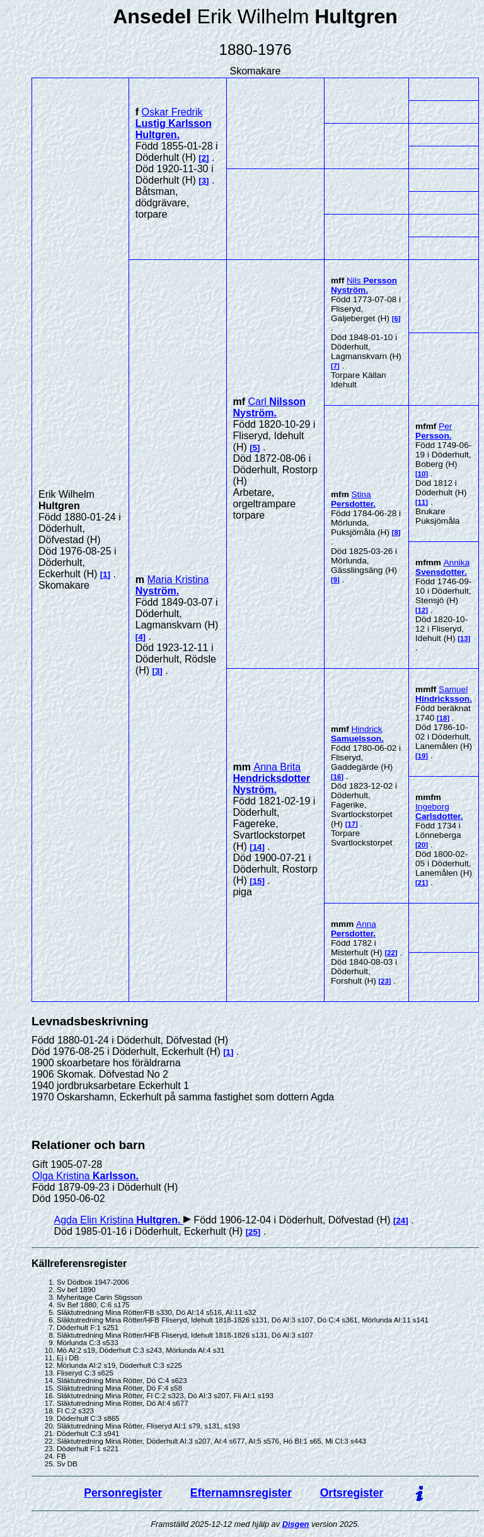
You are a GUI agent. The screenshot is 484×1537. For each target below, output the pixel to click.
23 (385, 981)
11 (422, 502)
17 (351, 824)
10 (422, 474)
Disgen (295, 1524)
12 (422, 610)
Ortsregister (352, 1493)
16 (337, 776)
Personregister (123, 1493)
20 (422, 845)
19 (422, 756)
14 (257, 847)
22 (391, 953)
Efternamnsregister (241, 1493)
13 (464, 638)
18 (443, 718)
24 (400, 1220)
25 (253, 1232)
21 (422, 882)
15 (257, 881)
